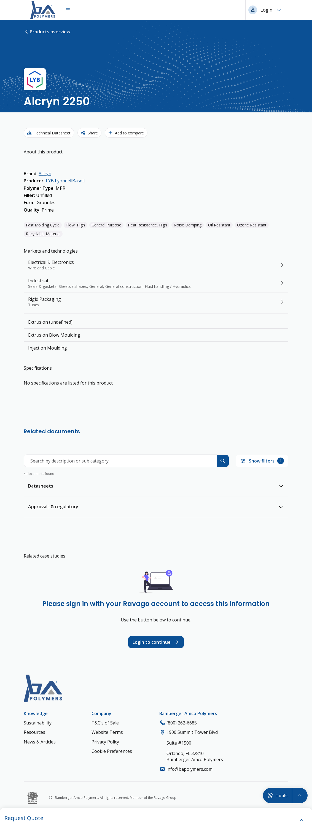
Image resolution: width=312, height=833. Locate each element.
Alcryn (45, 174)
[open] (301, 820)
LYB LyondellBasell (65, 181)
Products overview (47, 32)
